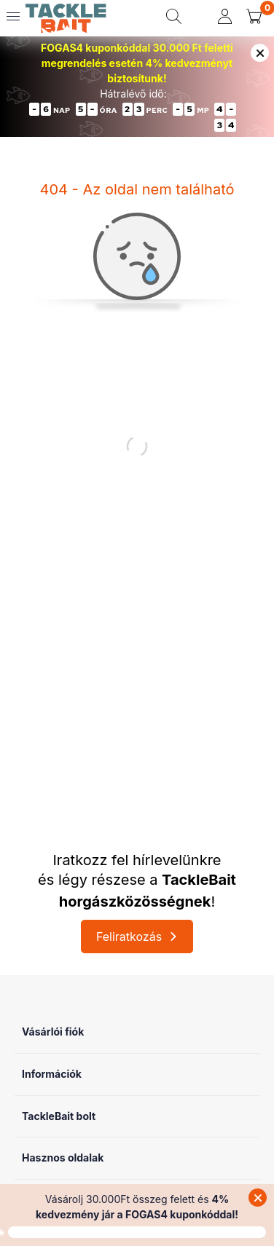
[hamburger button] (13, 16)
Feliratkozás (129, 936)
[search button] (174, 16)
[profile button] (225, 16)
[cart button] (254, 16)
